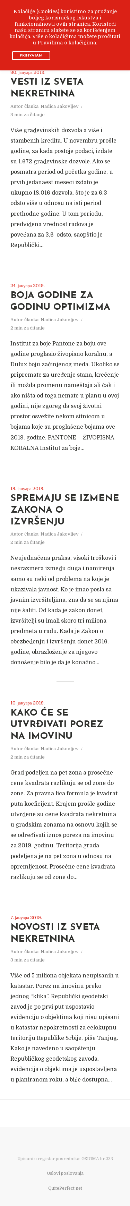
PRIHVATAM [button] (31, 56)
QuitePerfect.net (65, 1188)
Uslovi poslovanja (65, 1173)
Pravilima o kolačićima (66, 43)
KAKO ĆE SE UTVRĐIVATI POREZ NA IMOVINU (56, 725)
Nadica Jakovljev (60, 106)
